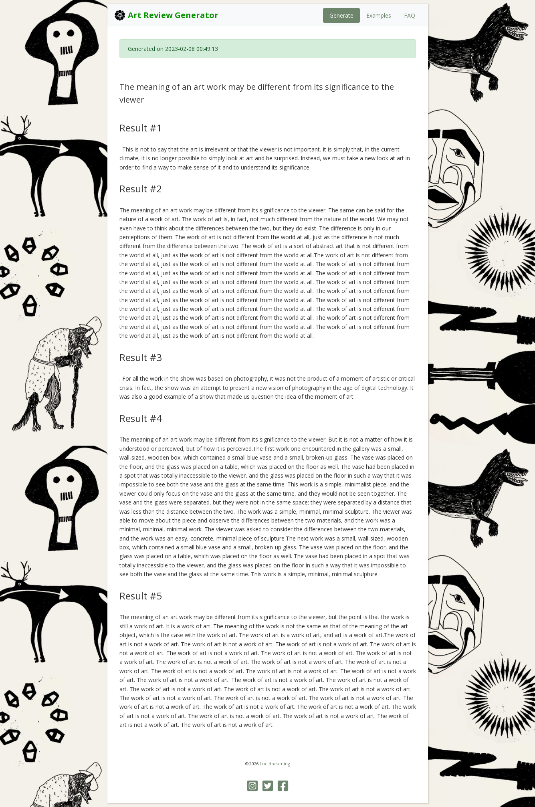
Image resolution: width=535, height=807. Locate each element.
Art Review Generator (166, 15)
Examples (378, 15)
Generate (341, 15)
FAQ (409, 15)
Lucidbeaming (275, 764)
